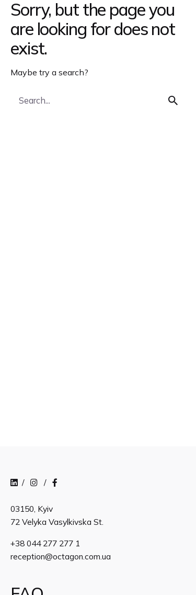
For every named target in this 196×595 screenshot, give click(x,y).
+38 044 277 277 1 (45, 543)
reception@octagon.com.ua (60, 556)
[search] (173, 100)
